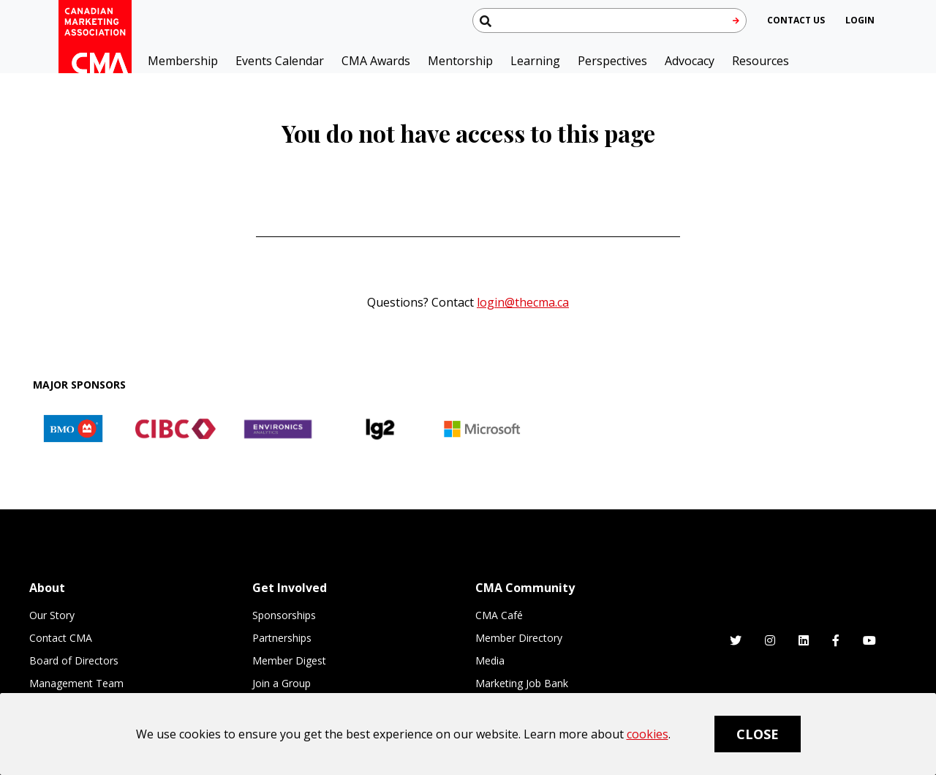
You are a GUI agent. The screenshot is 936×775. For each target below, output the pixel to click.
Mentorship (460, 61)
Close (757, 734)
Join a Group (281, 683)
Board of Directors (73, 660)
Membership (183, 61)
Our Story (52, 615)
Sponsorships (284, 615)
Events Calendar (279, 61)
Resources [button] (760, 61)
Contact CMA (60, 638)
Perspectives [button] (612, 61)
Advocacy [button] (689, 61)
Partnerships (282, 638)
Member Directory (518, 638)
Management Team (76, 683)
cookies (647, 734)
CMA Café (499, 615)
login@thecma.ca (523, 302)
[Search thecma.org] (609, 20)
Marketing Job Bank (521, 683)
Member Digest (289, 660)
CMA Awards (375, 61)
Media (490, 660)
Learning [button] (535, 61)
